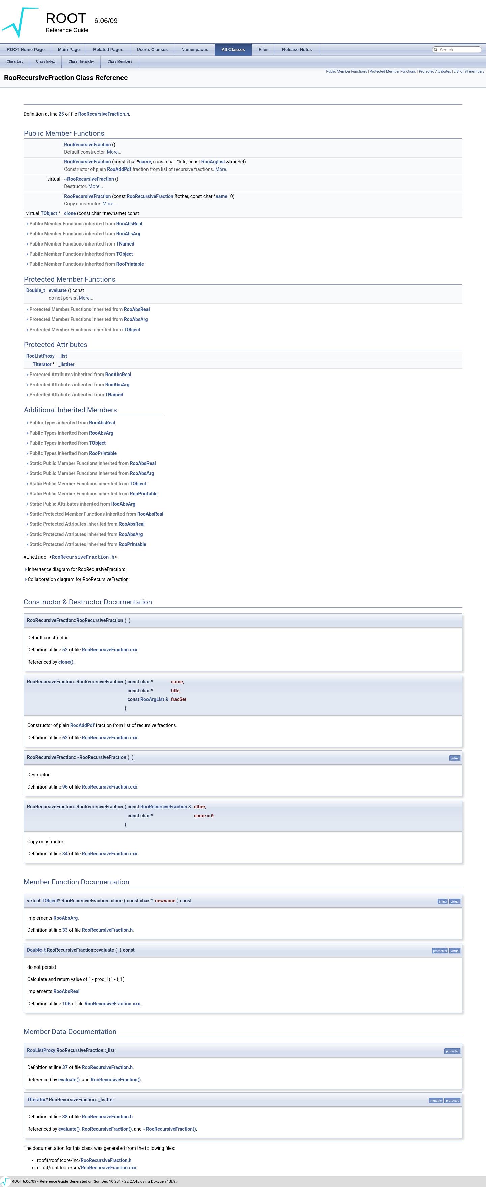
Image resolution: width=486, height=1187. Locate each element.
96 (65, 787)
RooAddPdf (119, 169)
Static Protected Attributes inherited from (85, 524)
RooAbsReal (129, 223)
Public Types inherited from (70, 422)
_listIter (66, 364)
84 (65, 853)
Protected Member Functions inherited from (87, 309)
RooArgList (213, 161)
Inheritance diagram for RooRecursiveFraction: (74, 569)
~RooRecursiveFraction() (169, 1129)
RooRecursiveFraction (87, 144)
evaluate (57, 290)
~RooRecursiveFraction (89, 179)
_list (62, 356)
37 (65, 1067)
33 (65, 930)
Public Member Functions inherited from (83, 223)
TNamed (125, 244)
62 (65, 737)
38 (65, 1116)
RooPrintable (130, 264)
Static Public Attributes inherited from (80, 504)
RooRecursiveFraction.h (103, 114)
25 (61, 114)
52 (65, 649)
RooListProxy (40, 356)
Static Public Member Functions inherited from (90, 463)
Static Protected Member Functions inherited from (94, 514)
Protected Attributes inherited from (78, 374)
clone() (65, 662)
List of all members (469, 71)
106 (66, 1003)
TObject (48, 213)
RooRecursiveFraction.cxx (109, 649)
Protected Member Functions (393, 71)
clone (70, 213)
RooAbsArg (128, 233)
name (145, 161)
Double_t (35, 290)
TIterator (42, 364)
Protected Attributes (435, 71)
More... (114, 152)
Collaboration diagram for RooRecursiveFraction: (77, 579)
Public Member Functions (346, 71)
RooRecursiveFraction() (116, 1079)
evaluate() (69, 1079)
